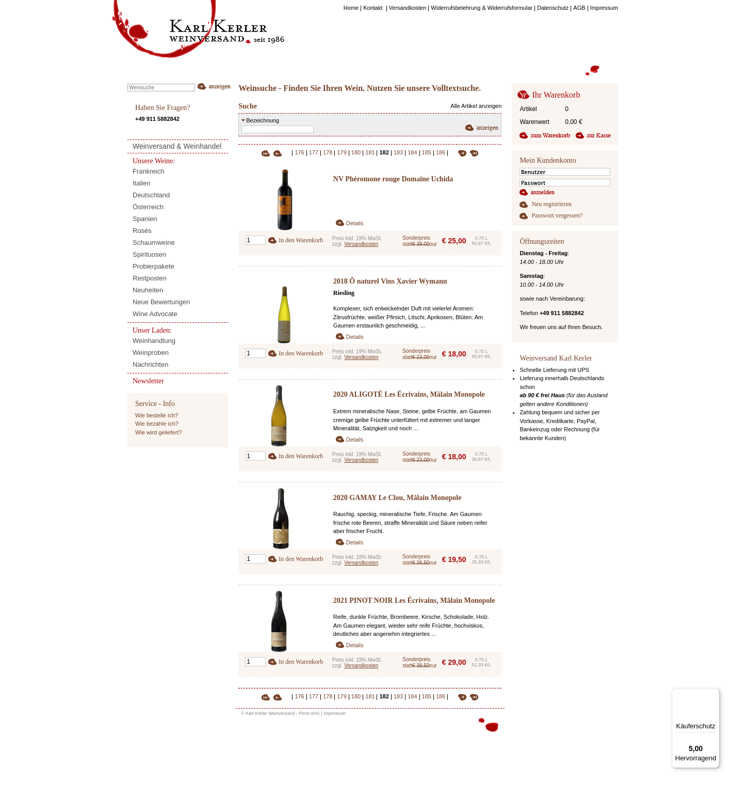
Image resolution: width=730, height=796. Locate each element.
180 (356, 152)
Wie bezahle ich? (157, 423)
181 (370, 152)
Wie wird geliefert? (158, 432)
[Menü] (713, 694)
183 (398, 152)
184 (412, 152)
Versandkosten (361, 244)
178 (327, 152)
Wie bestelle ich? (156, 415)
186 (440, 152)
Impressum (334, 713)
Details (355, 223)
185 (426, 152)
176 (299, 152)
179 (341, 152)
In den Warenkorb (301, 240)
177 (313, 152)
